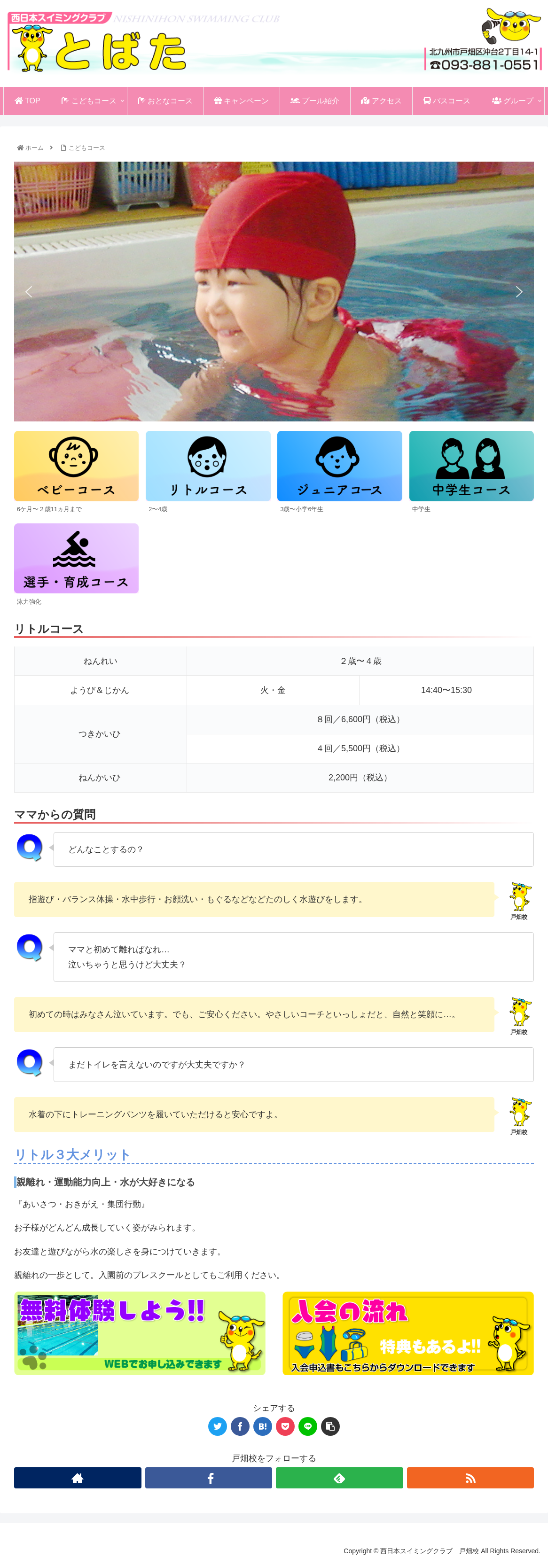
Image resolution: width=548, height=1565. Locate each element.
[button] (28, 291)
